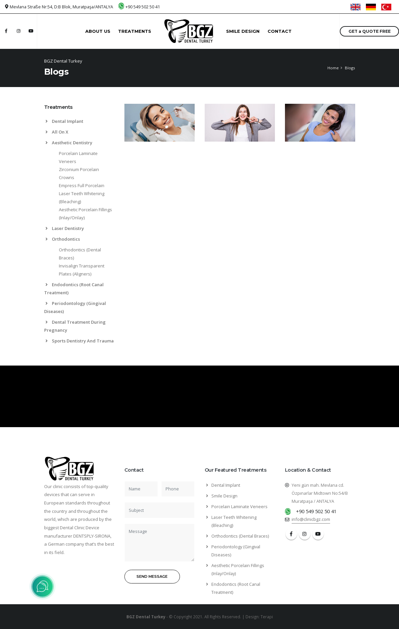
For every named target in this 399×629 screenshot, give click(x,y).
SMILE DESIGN (243, 31)
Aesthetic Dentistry (68, 143)
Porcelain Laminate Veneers (239, 506)
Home (333, 67)
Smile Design (224, 496)
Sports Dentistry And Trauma (79, 341)
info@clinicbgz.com (311, 519)
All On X (56, 132)
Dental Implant (64, 121)
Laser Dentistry (64, 228)
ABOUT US (97, 31)
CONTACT (280, 31)
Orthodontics (62, 239)
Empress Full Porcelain (81, 185)
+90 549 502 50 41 (142, 7)
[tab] (79, 110)
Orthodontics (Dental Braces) (240, 536)
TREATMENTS (134, 31)
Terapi (267, 616)
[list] (48, 143)
